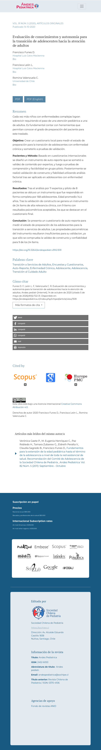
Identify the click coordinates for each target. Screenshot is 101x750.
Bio (14, 59)
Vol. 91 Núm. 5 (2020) (24, 23)
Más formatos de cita (28, 305)
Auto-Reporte (21, 268)
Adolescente (63, 268)
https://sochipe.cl (40, 627)
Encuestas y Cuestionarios (67, 264)
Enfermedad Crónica (42, 268)
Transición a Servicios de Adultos (32, 264)
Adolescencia (79, 268)
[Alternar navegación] (82, 6)
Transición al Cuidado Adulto (29, 271)
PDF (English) (35, 99)
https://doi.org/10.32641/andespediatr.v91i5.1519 (37, 250)
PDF (17, 99)
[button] (50, 317)
